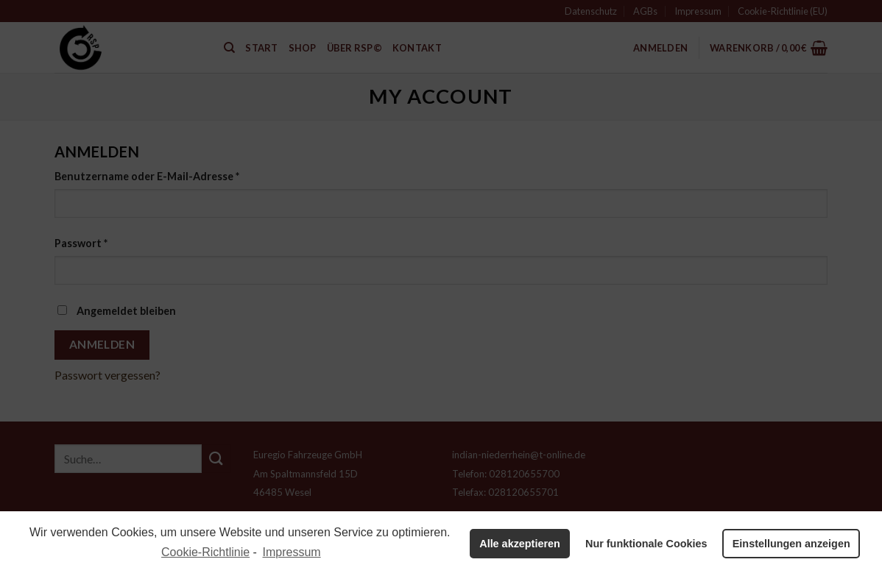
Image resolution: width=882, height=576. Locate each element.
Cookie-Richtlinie (205, 552)
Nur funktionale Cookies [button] (646, 544)
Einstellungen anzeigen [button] (791, 544)
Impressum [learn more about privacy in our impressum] (292, 552)
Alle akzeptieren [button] (519, 544)
